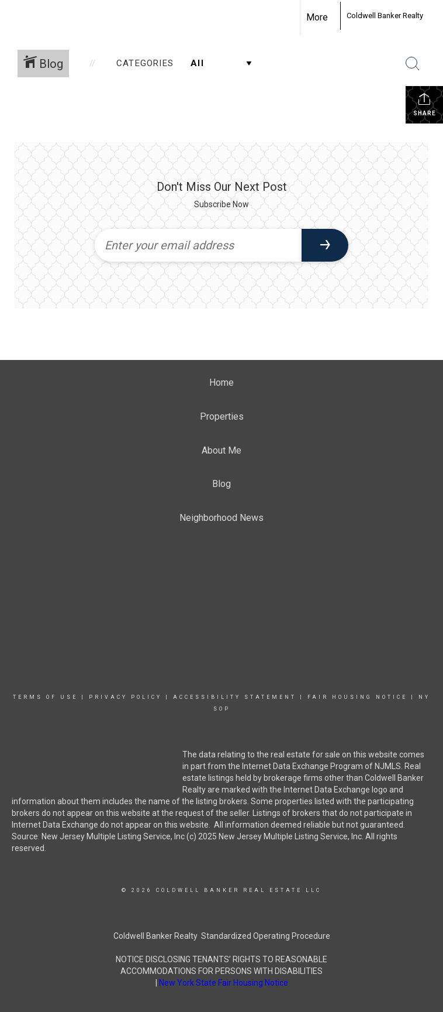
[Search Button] (412, 64)
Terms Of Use (45, 697)
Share (424, 104)
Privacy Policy (125, 697)
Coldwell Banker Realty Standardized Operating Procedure (221, 936)
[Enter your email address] (198, 245)
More (317, 17)
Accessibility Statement (234, 697)
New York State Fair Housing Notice (223, 982)
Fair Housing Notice (357, 697)
